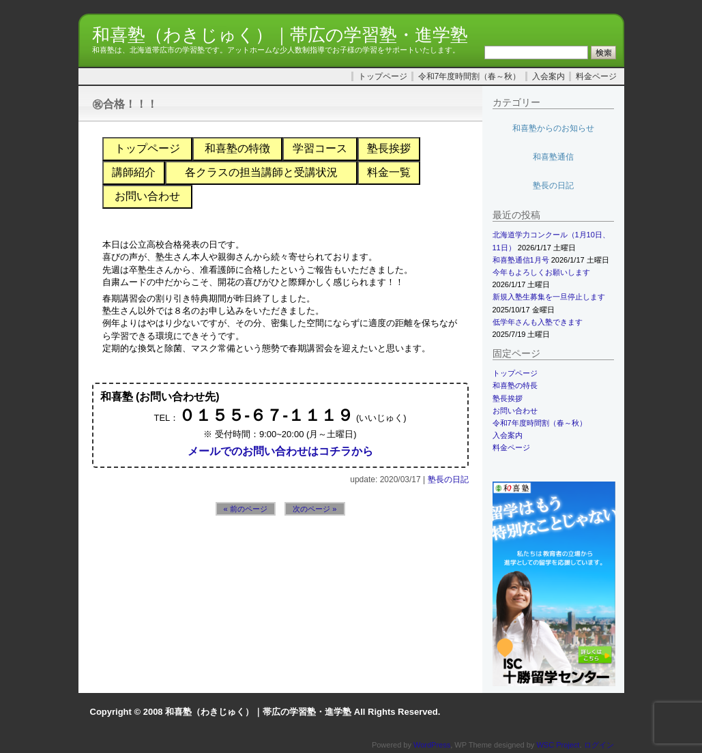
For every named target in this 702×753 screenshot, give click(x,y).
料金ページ (596, 76)
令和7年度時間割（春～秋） (469, 76)
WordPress (431, 745)
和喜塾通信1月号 (521, 260)
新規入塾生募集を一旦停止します (549, 297)
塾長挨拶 (508, 398)
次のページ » (314, 509)
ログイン (599, 745)
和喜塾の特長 (515, 385)
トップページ (382, 76)
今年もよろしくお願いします (541, 272)
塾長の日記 (448, 479)
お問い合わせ (515, 411)
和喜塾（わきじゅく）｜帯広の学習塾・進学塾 (280, 35)
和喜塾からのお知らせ (553, 128)
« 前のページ (245, 509)
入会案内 (548, 76)
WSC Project (557, 745)
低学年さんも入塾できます (538, 322)
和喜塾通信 (553, 157)
